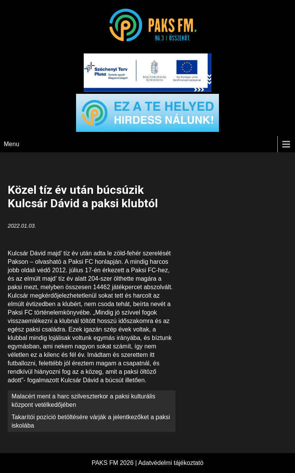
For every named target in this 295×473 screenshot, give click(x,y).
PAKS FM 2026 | (114, 463)
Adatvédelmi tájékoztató (171, 463)
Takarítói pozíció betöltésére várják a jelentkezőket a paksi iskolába (91, 421)
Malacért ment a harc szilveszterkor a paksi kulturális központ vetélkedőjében (83, 400)
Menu (11, 144)
